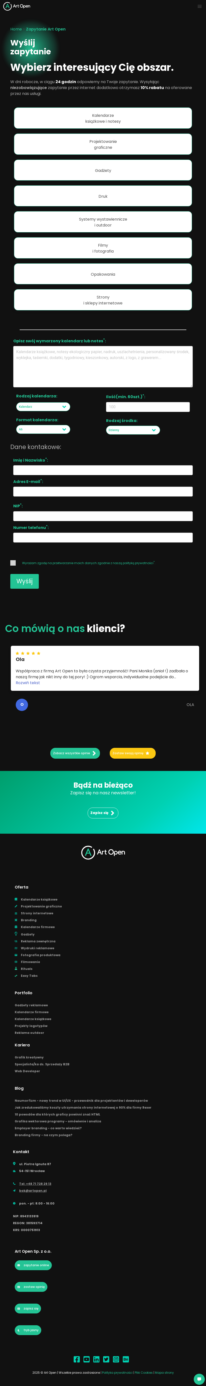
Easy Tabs (26, 976)
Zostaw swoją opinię (130, 753)
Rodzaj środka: (121, 420)
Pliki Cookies (144, 1373)
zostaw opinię (31, 1287)
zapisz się (27, 1308)
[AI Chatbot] (199, 1379)
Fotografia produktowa (37, 955)
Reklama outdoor (29, 1033)
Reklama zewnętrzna (35, 941)
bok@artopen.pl (30, 1191)
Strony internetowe (34, 913)
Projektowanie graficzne (38, 906)
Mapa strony (164, 1373)
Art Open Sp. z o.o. (33, 1251)
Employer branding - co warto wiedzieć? (48, 1128)
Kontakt (21, 1152)
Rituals (23, 969)
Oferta (21, 887)
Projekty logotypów (31, 1026)
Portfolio (23, 993)
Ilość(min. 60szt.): (125, 396)
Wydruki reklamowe (34, 948)
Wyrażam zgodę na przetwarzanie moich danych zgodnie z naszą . (82, 563)
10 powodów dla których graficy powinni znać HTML (57, 1114)
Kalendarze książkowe (36, 899)
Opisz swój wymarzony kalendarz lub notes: (59, 340)
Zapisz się (102, 813)
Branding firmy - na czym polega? (43, 1135)
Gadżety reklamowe (31, 1005)
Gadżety (25, 934)
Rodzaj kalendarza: (36, 396)
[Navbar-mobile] (199, 6)
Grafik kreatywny (29, 1057)
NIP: (18, 505)
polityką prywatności (138, 563)
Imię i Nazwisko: (30, 460)
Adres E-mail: (28, 481)
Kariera (22, 1045)
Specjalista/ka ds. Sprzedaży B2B (42, 1064)
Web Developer (27, 1071)
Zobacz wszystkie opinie (74, 753)
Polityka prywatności (117, 1373)
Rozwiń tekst (28, 683)
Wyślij (24, 581)
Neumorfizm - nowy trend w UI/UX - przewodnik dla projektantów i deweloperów (81, 1101)
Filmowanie (27, 962)
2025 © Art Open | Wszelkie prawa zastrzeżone (66, 1373)
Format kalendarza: (37, 420)
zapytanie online (33, 1265)
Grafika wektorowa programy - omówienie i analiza (58, 1121)
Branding (26, 920)
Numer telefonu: (31, 527)
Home (16, 29)
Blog (19, 1088)
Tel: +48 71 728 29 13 (32, 1184)
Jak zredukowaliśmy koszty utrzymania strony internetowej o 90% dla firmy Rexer (83, 1107)
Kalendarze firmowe (35, 927)
